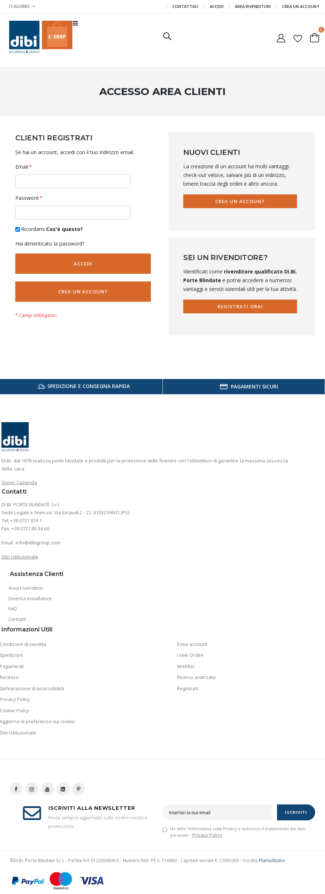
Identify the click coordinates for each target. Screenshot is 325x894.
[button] (298, 37)
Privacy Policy (207, 835)
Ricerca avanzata (196, 677)
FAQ (12, 608)
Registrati (187, 688)
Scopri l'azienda (19, 482)
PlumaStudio (272, 860)
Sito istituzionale (19, 556)
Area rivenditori (25, 588)
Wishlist (185, 666)
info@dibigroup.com (38, 542)
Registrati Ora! (240, 306)
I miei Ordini (190, 655)
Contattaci (185, 6)
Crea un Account (301, 6)
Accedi (217, 6)
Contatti (17, 619)
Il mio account (192, 644)
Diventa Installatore (30, 598)
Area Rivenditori (253, 6)
